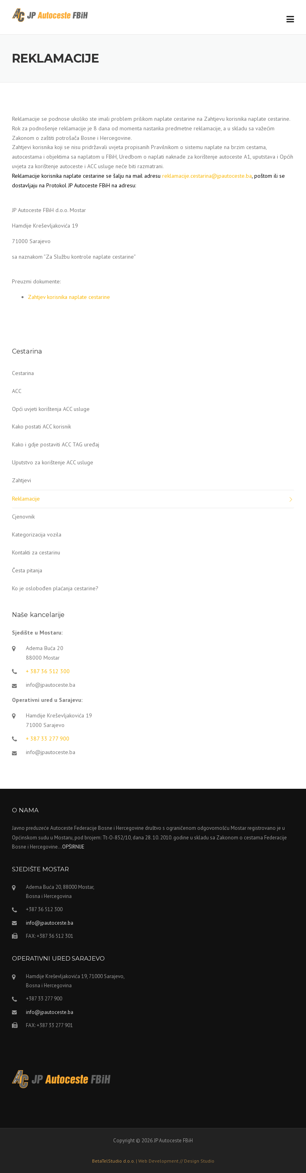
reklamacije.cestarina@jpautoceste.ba (207, 175)
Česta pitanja (27, 570)
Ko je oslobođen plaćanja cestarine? (55, 588)
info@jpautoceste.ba (50, 684)
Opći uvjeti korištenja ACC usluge (51, 409)
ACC (17, 391)
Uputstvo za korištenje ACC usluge (52, 462)
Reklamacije (26, 498)
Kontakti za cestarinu (36, 552)
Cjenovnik (23, 516)
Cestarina (23, 373)
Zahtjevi (21, 480)
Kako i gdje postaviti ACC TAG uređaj (55, 444)
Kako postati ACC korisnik (41, 426)
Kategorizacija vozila (36, 534)
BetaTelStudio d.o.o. (153, 1161)
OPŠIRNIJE (73, 846)
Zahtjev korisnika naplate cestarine (70, 297)
